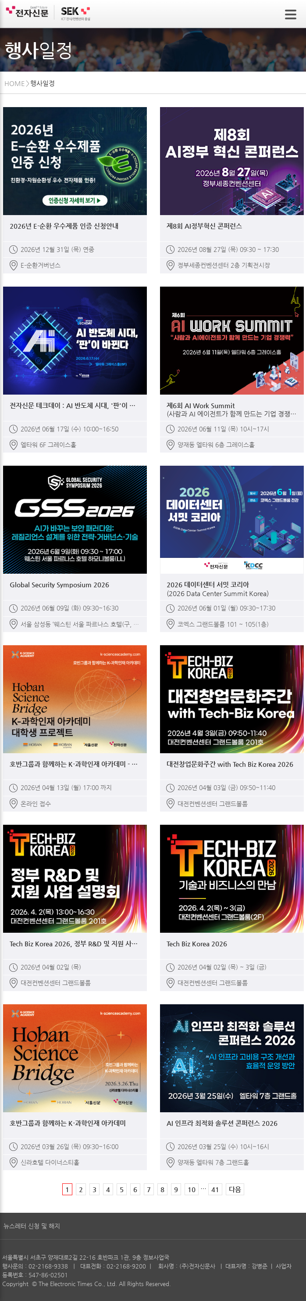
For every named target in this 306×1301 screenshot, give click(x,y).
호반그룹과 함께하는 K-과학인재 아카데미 (68, 1123)
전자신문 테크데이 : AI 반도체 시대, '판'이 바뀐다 (75, 405)
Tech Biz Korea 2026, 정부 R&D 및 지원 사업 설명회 (75, 943)
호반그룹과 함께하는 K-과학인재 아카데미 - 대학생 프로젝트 (75, 764)
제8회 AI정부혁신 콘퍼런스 (204, 226)
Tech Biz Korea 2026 (197, 943)
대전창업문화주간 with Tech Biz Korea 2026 (230, 764)
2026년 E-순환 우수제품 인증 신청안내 (64, 226)
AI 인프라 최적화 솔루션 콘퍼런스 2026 (222, 1123)
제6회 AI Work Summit (232, 410)
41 (215, 1189)
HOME (14, 83)
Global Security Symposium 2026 (59, 584)
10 (192, 1189)
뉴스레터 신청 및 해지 (32, 1225)
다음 (235, 1189)
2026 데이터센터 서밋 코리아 (232, 589)
